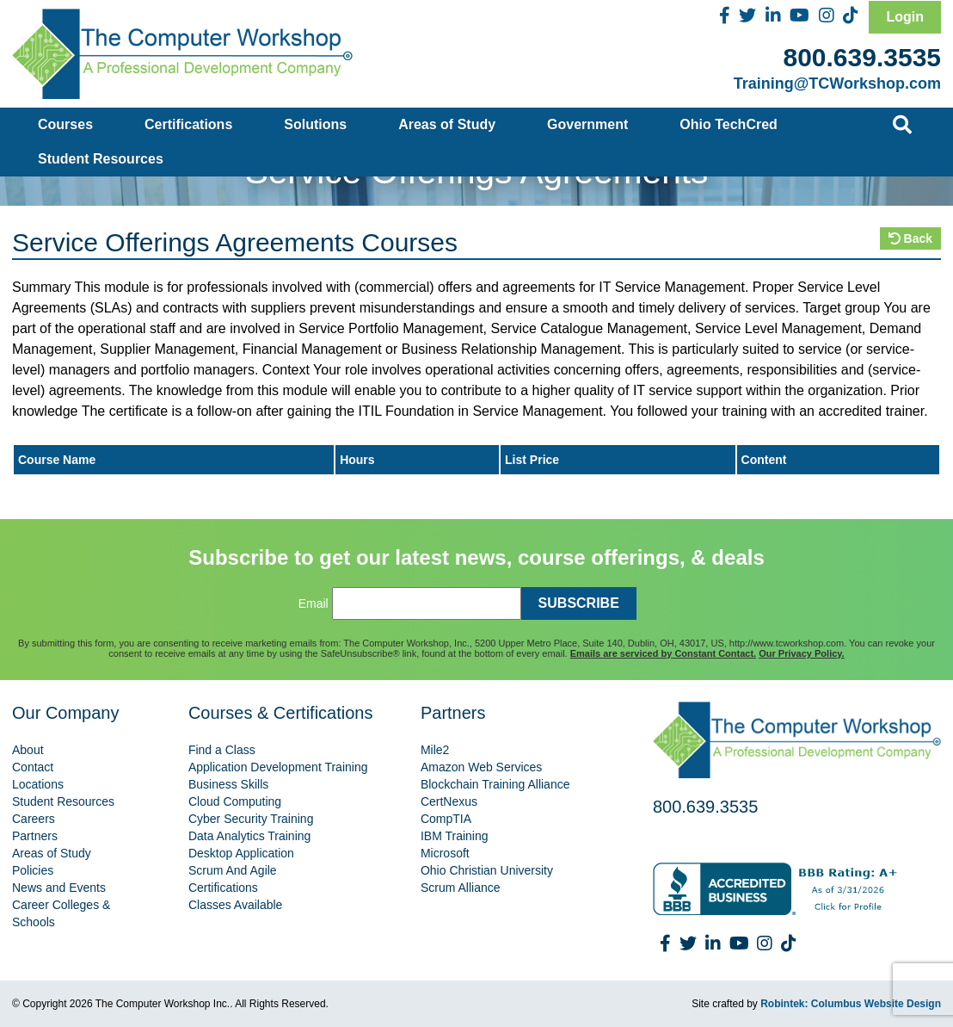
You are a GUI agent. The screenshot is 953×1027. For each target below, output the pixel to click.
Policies (32, 870)
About (28, 750)
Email (313, 603)
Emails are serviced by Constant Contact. (663, 653)
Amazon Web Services (481, 767)
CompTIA (446, 819)
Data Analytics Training (249, 836)
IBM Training (455, 836)
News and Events (59, 887)
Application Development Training (278, 767)
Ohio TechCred (728, 124)
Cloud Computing (234, 801)
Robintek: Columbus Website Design (850, 1004)
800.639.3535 (862, 57)
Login (905, 16)
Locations (38, 784)
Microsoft (445, 853)
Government (587, 124)
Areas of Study (446, 124)
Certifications (188, 124)
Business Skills (228, 784)
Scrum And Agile (232, 870)
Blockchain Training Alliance (495, 784)
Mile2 (435, 750)
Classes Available (235, 905)
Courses (65, 124)
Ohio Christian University (487, 870)
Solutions (315, 124)
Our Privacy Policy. (801, 653)
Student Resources (100, 159)
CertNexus (449, 801)
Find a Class (221, 750)
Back (910, 238)
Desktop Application (241, 853)
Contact (32, 767)
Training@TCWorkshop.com (837, 83)
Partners (35, 836)
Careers (33, 819)
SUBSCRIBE (578, 603)
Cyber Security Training (251, 819)
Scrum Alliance (461, 887)
